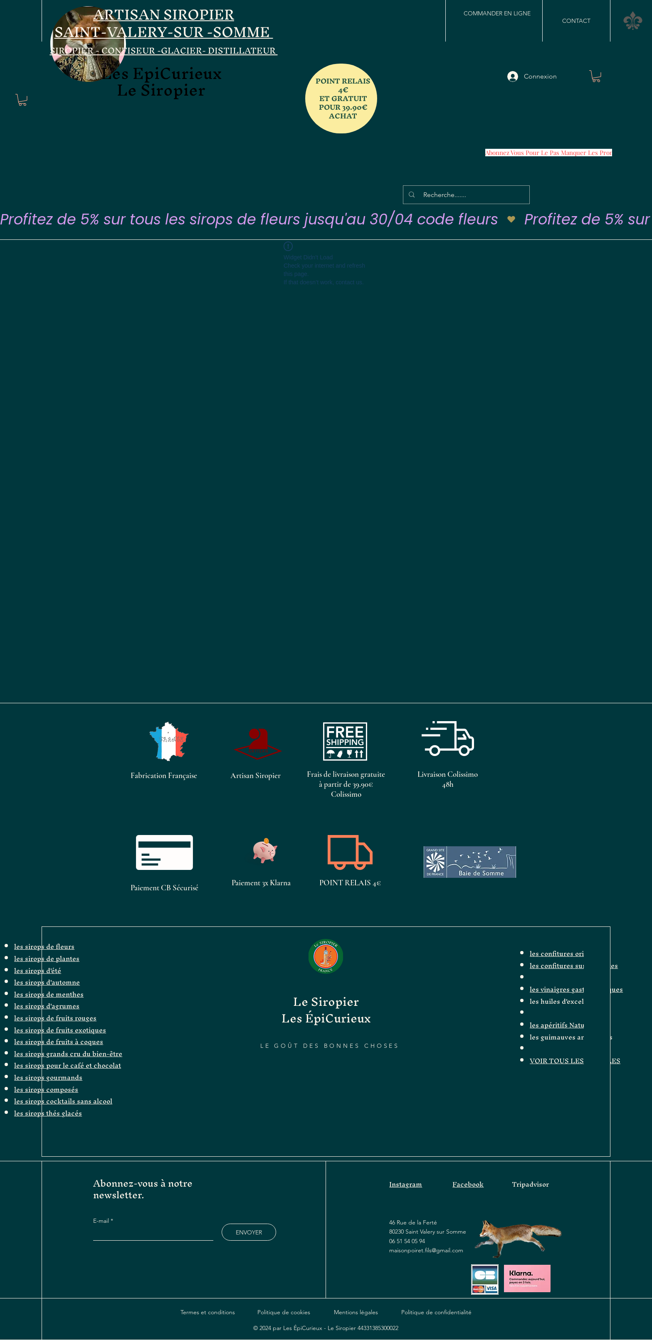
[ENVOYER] (249, 1232)
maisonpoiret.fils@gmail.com (426, 1250)
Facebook (468, 1184)
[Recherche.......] (467, 195)
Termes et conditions (207, 1312)
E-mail (102, 1221)
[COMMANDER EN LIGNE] (497, 13)
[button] (22, 100)
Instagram (405, 1184)
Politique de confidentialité (436, 1312)
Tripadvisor (530, 1184)
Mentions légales (356, 1312)
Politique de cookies (283, 1312)
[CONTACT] (576, 21)
